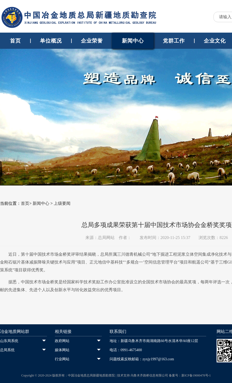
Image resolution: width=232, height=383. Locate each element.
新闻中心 (133, 41)
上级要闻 (62, 203)
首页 (15, 41)
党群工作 (174, 41)
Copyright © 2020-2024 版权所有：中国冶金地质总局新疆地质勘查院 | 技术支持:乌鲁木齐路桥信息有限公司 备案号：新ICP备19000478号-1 (116, 375)
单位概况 (51, 41)
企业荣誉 (92, 41)
